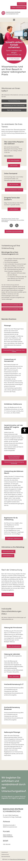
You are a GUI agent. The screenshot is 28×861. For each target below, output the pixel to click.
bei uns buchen (14, 184)
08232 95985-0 (8, 156)
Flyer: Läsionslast (14, 676)
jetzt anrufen (14, 165)
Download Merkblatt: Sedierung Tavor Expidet (14, 350)
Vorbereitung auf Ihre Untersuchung (14, 105)
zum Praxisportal (7, 594)
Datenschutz (5, 854)
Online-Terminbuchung (18, 7)
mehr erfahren (14, 209)
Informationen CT (8, 555)
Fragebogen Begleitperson (14, 538)
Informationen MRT (8, 551)
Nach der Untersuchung (14, 110)
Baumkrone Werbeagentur (17, 859)
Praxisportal (21, 4)
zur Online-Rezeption (14, 58)
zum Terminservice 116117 (14, 189)
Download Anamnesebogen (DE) (12, 305)
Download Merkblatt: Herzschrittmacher (14, 457)
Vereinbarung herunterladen (14, 231)
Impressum (4, 852)
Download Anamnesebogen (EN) (12, 309)
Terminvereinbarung (14, 101)
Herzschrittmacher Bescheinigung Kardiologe (14, 462)
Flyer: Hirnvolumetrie (14, 646)
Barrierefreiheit (5, 856)
